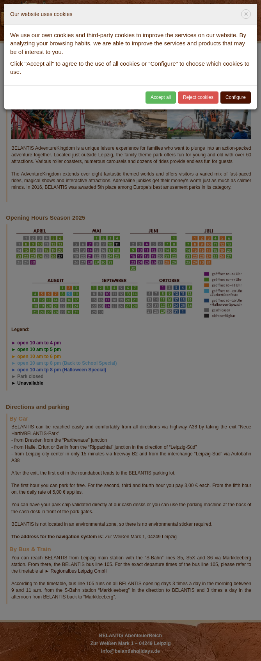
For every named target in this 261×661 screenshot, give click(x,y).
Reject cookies (198, 97)
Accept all (161, 97)
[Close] (246, 14)
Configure (235, 97)
